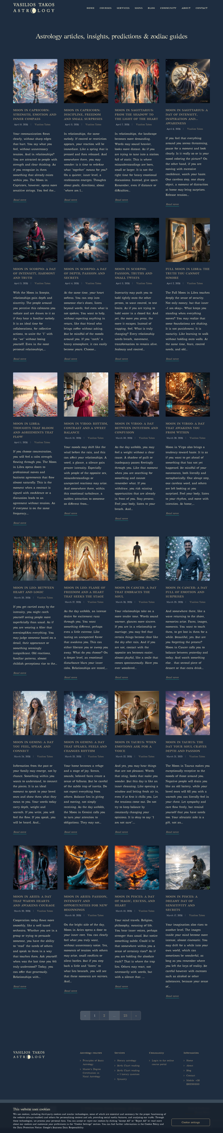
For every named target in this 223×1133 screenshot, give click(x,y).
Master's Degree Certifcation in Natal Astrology (92, 1073)
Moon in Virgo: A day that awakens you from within (185, 428)
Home (189, 1060)
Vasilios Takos (42, 124)
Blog (188, 1070)
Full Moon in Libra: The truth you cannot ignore (188, 273)
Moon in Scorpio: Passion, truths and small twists (133, 273)
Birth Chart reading (128, 1065)
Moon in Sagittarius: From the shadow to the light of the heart (136, 114)
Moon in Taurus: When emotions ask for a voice (135, 746)
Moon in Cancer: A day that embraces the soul (135, 592)
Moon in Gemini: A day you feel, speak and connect (33, 746)
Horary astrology (126, 1060)
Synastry (122, 1079)
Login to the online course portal (163, 1062)
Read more (19, 199)
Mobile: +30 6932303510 (193, 1082)
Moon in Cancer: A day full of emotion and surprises (186, 592)
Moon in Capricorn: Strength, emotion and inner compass (34, 114)
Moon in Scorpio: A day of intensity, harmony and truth (34, 273)
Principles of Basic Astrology (93, 1062)
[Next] (136, 1015)
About (189, 1065)
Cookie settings (191, 1122)
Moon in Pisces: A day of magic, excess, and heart (135, 901)
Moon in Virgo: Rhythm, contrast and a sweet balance (86, 428)
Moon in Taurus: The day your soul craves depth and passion (186, 746)
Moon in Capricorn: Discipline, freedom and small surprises (83, 114)
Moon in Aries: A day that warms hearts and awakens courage (34, 901)
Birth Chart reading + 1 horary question (128, 1072)
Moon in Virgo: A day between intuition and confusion (136, 428)
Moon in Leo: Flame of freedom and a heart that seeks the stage (84, 592)
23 (125, 1015)
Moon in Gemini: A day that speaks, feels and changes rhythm (85, 746)
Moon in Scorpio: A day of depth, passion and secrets (85, 273)
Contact (190, 1075)
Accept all (191, 1113)
